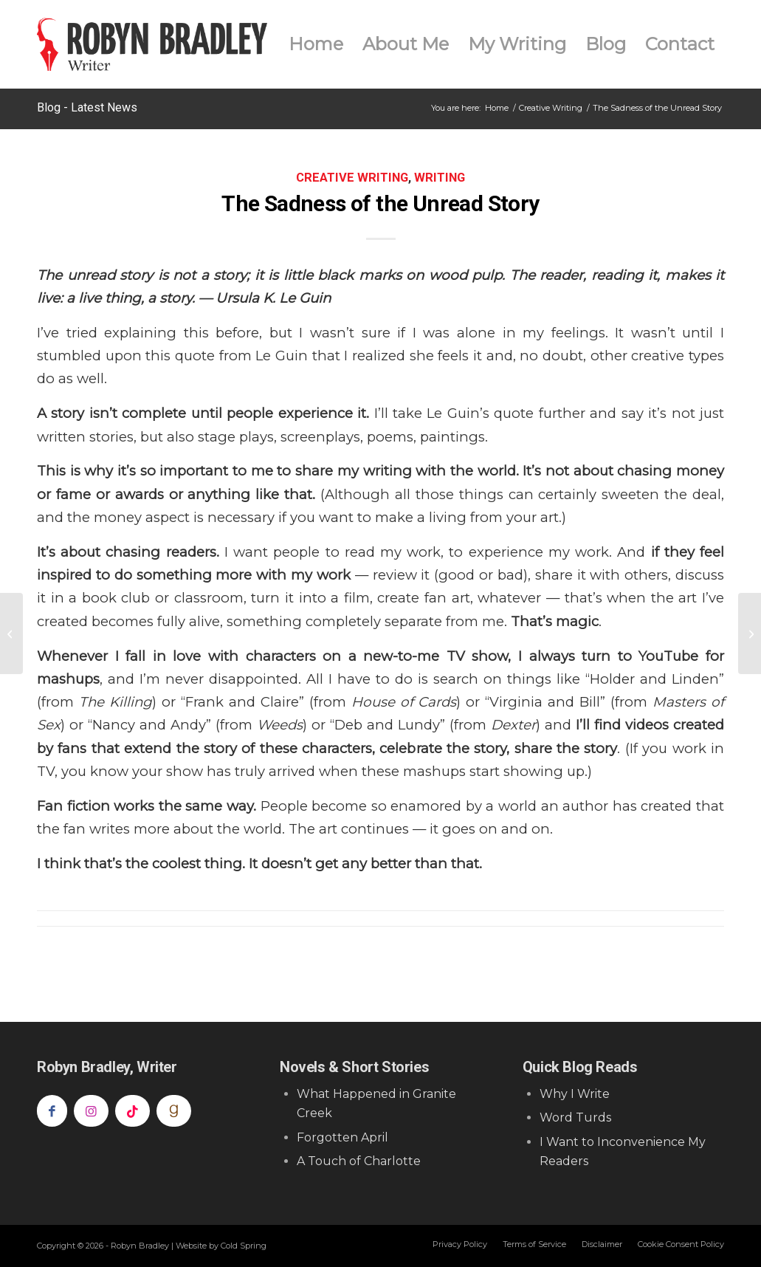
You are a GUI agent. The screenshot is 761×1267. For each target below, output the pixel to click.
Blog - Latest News (87, 107)
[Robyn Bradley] (152, 44)
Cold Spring (243, 1245)
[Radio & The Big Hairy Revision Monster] (749, 633)
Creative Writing (352, 178)
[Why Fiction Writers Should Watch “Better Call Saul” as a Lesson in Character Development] (11, 633)
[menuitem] (316, 44)
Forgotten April (342, 1137)
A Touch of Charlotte (359, 1161)
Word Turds (575, 1117)
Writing (439, 178)
